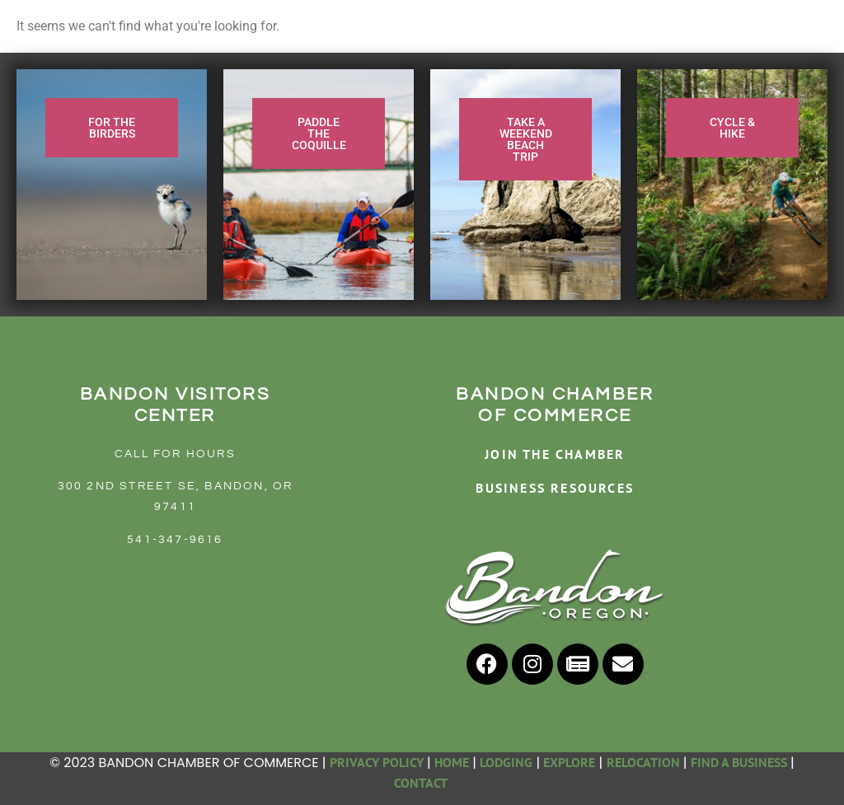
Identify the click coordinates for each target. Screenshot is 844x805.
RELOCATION (643, 762)
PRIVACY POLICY (377, 762)
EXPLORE (569, 762)
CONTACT (422, 783)
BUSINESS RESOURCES (555, 488)
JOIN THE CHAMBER (555, 454)
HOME (451, 762)
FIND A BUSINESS (739, 762)
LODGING (506, 762)
